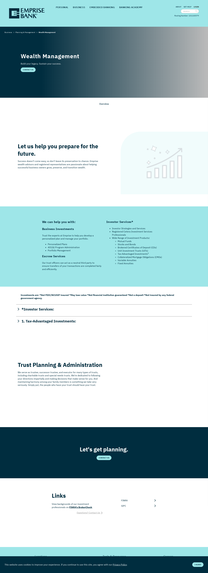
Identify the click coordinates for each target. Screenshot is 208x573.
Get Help (187, 7)
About (178, 7)
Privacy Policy (120, 564)
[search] (196, 11)
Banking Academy (131, 7)
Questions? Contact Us (90, 512)
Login (196, 7)
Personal (62, 7)
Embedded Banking (102, 7)
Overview (104, 103)
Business (79, 7)
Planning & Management (25, 32)
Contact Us (28, 70)
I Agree (198, 564)
